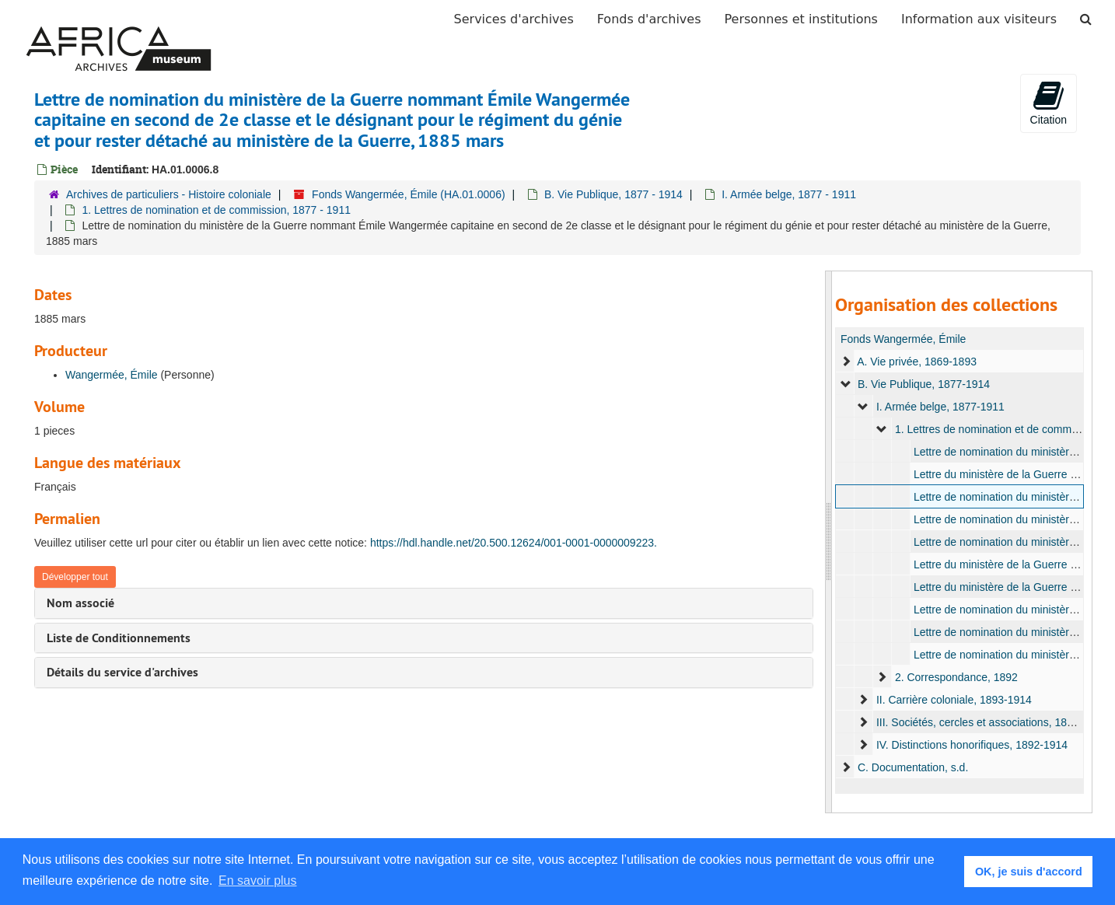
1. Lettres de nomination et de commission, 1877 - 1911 (216, 210)
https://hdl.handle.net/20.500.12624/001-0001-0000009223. (513, 542)
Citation (1048, 102)
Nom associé (80, 603)
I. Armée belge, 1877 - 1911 (789, 194)
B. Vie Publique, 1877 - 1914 (613, 194)
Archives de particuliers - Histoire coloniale (168, 194)
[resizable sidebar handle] (829, 541)
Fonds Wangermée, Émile (903, 339)
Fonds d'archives (649, 19)
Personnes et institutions (801, 19)
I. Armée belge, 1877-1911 (940, 406)
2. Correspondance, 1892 (956, 677)
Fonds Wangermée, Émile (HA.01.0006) (408, 194)
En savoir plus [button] (257, 880)
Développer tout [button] (75, 576)
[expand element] (846, 361)
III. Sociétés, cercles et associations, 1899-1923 (991, 722)
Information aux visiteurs (979, 19)
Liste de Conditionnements (118, 638)
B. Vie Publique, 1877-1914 (924, 384)
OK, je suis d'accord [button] (1028, 871)
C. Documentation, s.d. (913, 767)
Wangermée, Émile (111, 375)
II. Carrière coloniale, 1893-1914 (954, 700)
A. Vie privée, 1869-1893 (917, 361)
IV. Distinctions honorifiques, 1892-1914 (972, 745)
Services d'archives (514, 19)
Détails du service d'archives (122, 672)
